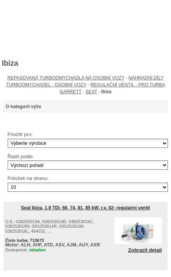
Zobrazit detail (145, 250)
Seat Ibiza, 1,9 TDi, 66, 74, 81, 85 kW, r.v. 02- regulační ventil (85, 208)
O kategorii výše (23, 106)
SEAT (91, 91)
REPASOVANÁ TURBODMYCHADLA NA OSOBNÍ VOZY (65, 78)
